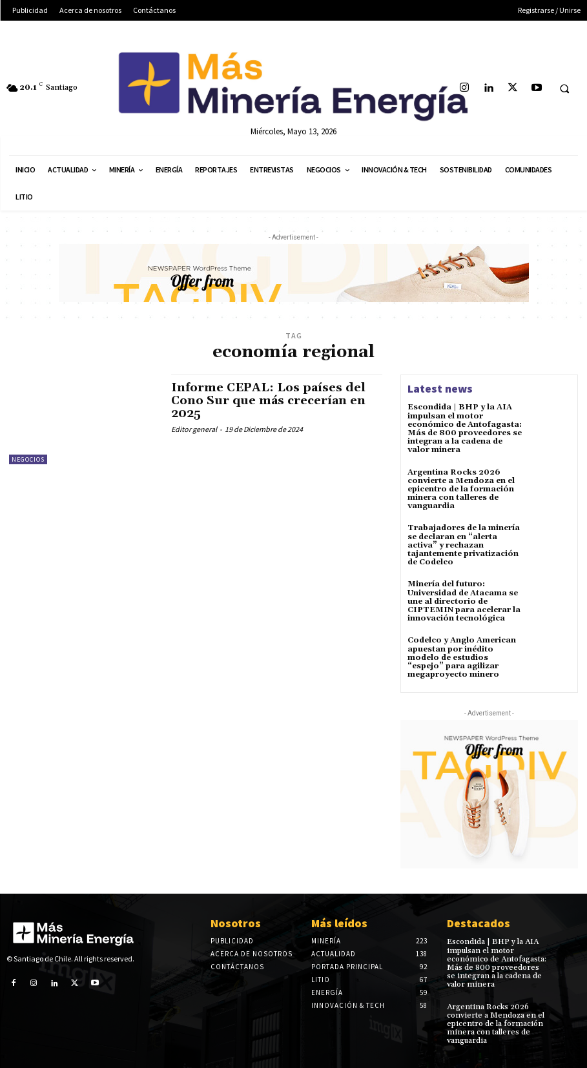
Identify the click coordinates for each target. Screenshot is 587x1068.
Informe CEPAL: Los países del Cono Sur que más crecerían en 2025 (268, 400)
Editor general (194, 429)
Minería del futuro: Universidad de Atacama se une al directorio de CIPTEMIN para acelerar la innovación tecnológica (463, 601)
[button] (564, 88)
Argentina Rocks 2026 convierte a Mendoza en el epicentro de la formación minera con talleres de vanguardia (461, 489)
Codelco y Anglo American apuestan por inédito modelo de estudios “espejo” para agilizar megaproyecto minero (461, 657)
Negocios (28, 459)
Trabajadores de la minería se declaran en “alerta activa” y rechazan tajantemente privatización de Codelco (463, 545)
